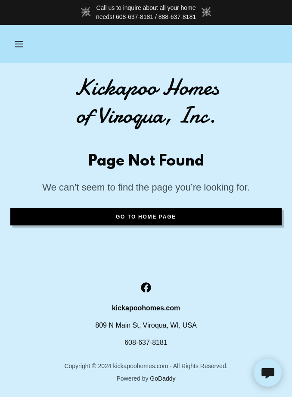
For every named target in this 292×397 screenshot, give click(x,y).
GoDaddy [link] (162, 378)
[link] (146, 101)
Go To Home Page (146, 217)
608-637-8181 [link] (146, 342)
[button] (19, 44)
